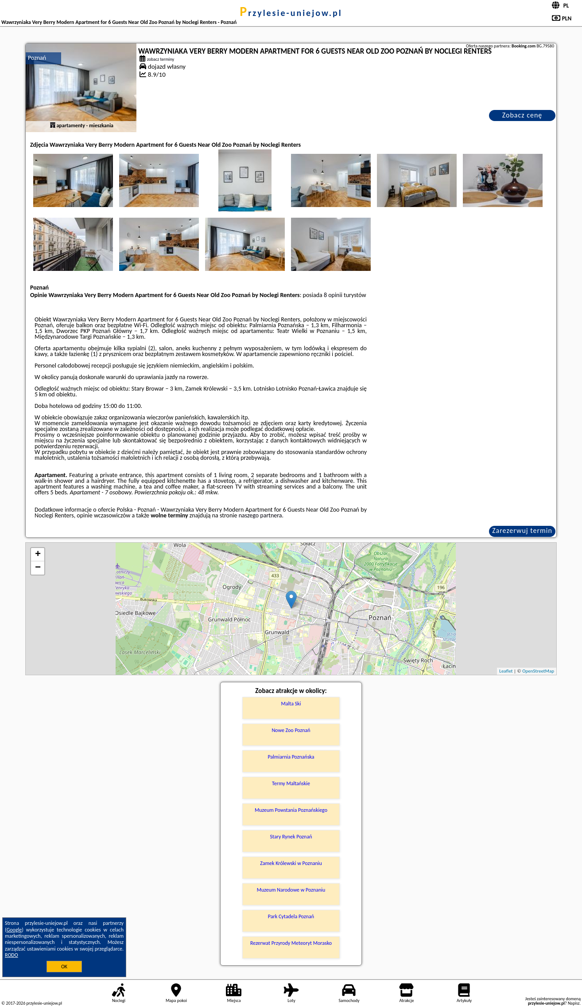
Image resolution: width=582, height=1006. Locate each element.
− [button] (38, 568)
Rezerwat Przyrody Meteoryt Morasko (291, 943)
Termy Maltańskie (291, 783)
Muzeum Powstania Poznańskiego (291, 810)
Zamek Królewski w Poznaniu (291, 863)
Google (14, 930)
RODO (11, 955)
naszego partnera (260, 515)
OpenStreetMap (538, 671)
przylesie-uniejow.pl (291, 13)
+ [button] (38, 554)
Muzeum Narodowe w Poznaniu (291, 890)
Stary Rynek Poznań (291, 837)
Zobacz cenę (522, 115)
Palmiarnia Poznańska (291, 757)
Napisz (574, 1003)
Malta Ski (291, 704)
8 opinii (333, 295)
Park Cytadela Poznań (291, 916)
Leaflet (505, 671)
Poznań (37, 58)
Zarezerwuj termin (522, 530)
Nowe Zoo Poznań (291, 730)
